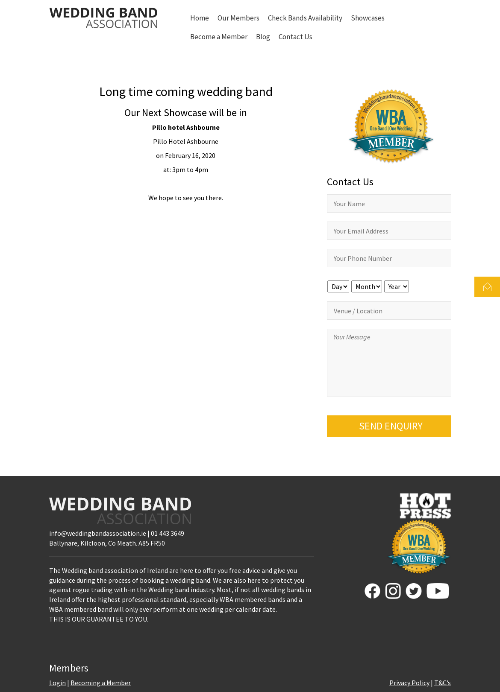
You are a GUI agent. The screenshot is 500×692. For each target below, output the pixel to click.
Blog (263, 36)
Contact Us (295, 36)
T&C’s (442, 682)
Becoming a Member (101, 682)
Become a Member (218, 36)
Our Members (238, 18)
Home (199, 18)
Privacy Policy (409, 682)
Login (57, 682)
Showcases (368, 18)
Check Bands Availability (305, 18)
